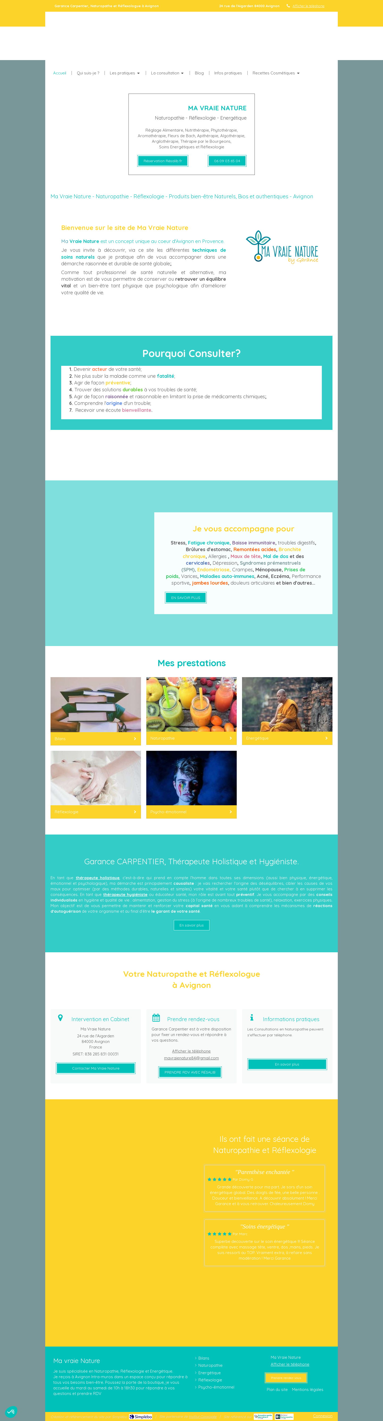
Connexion (322, 1415)
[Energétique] (287, 711)
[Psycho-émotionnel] (191, 785)
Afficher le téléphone (308, 6)
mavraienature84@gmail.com (191, 1057)
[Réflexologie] (96, 785)
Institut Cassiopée (203, 1416)
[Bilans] (96, 711)
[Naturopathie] (191, 711)
